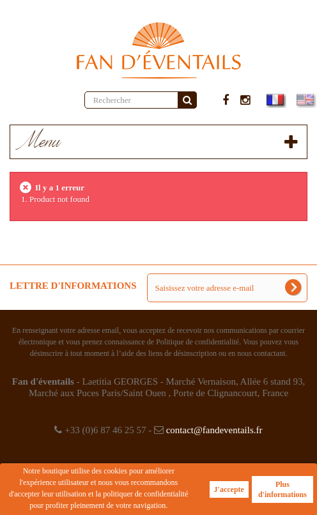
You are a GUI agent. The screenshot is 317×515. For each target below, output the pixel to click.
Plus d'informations (282, 489)
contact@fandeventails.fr (214, 430)
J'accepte (229, 489)
